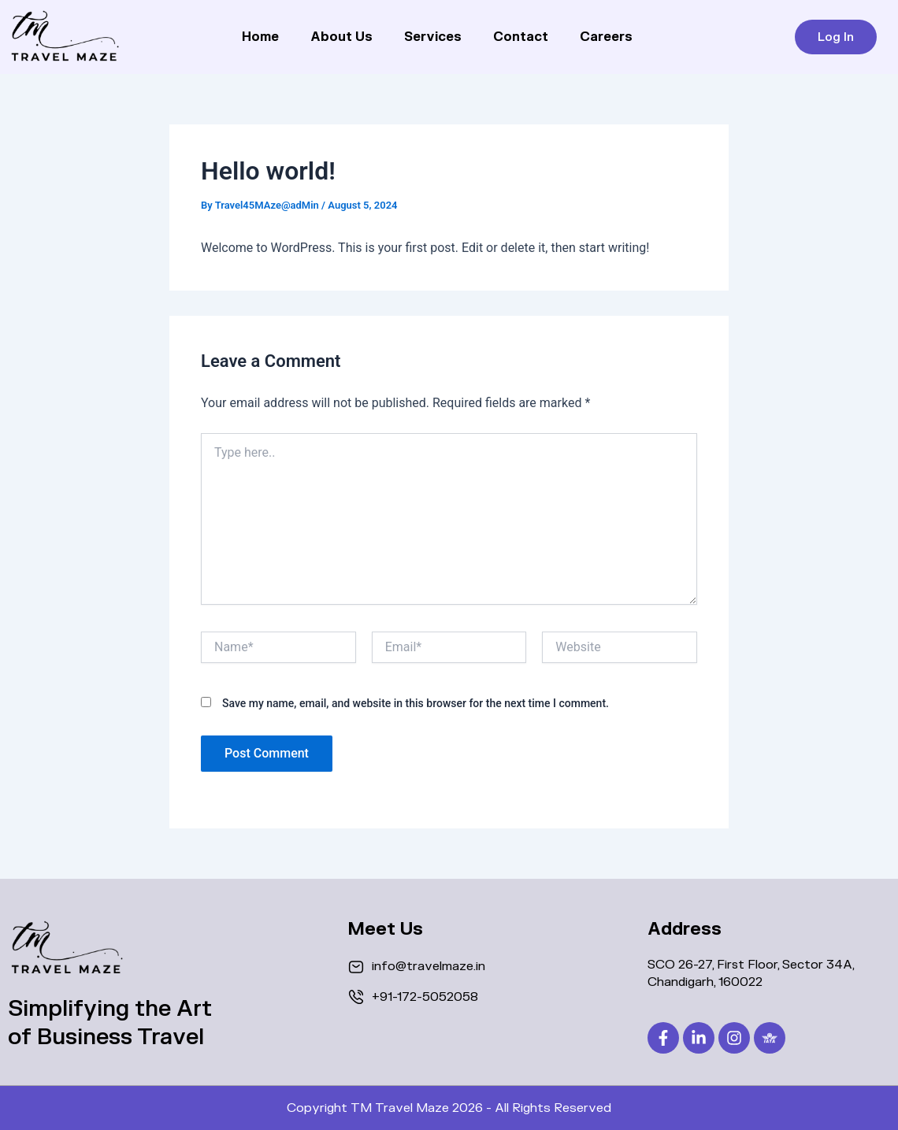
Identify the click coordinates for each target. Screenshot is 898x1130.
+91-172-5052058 (425, 997)
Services (433, 37)
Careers (606, 37)
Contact (520, 37)
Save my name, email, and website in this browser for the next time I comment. (415, 703)
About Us (341, 37)
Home (260, 37)
